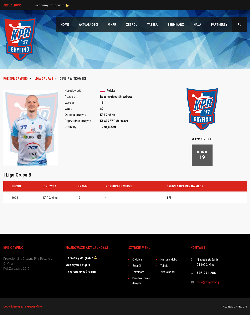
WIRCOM (241, 306)
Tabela (164, 266)
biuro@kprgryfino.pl (208, 282)
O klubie (137, 259)
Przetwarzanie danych (141, 280)
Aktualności (167, 272)
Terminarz (138, 272)
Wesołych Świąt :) (78, 265)
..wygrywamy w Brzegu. (81, 271)
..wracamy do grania (51, 5)
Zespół (136, 266)
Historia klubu (168, 259)
